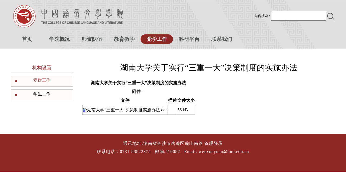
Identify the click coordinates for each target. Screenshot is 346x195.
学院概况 (59, 39)
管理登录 (213, 143)
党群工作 (42, 80)
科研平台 (189, 39)
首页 (27, 39)
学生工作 (42, 94)
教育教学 (124, 39)
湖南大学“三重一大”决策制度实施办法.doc (127, 110)
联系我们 (221, 39)
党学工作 (157, 39)
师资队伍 (92, 39)
